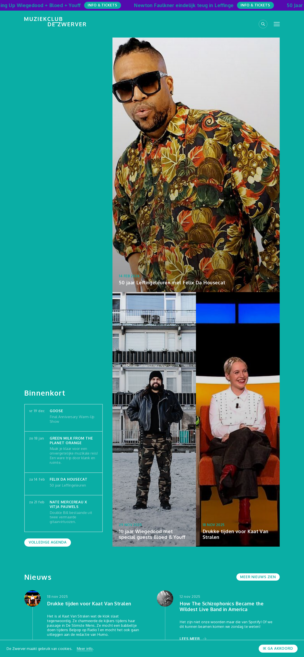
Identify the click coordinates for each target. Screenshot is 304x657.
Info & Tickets (104, 5)
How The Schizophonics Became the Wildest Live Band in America (222, 606)
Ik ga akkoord (278, 648)
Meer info (85, 648)
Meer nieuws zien (258, 577)
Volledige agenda (48, 542)
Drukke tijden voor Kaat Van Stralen (89, 603)
